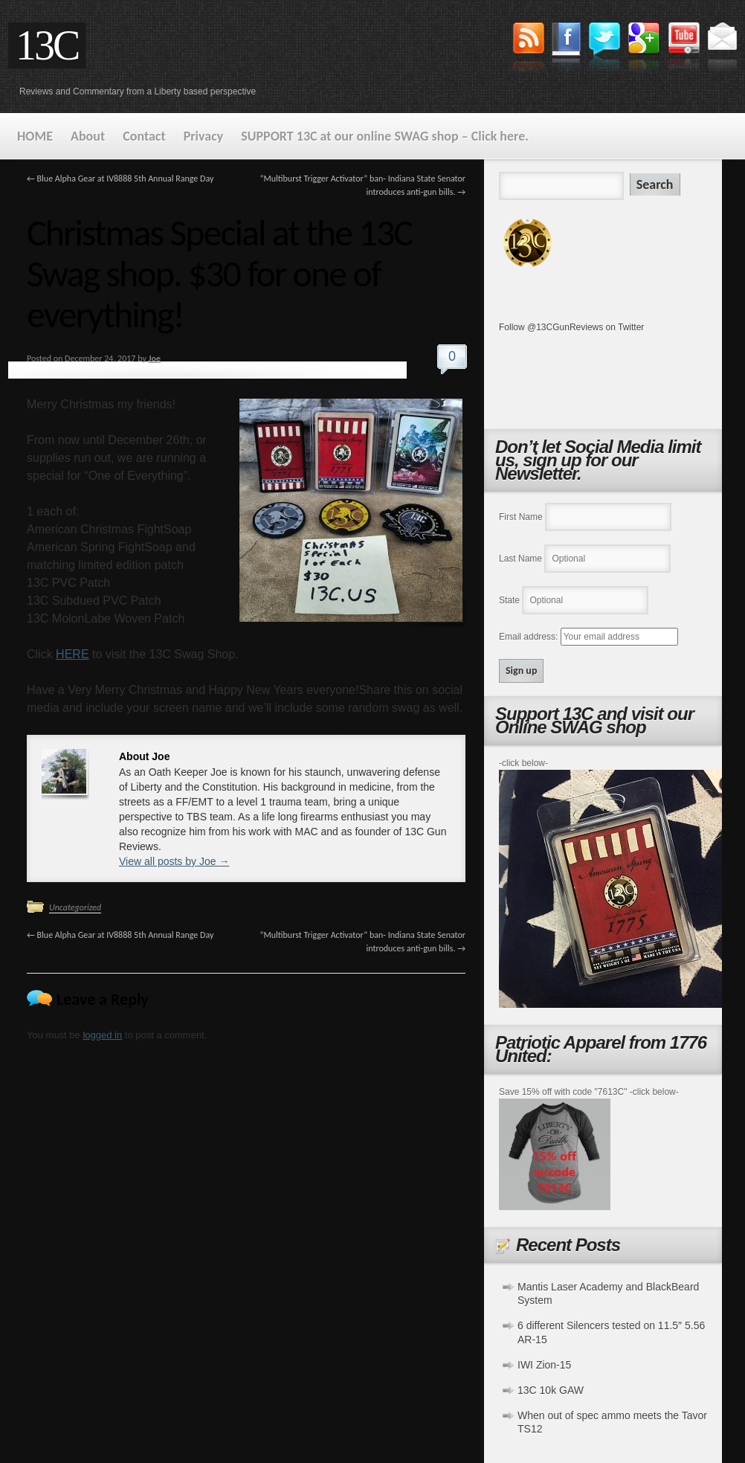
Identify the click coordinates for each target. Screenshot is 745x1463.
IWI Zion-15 (544, 1365)
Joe (155, 358)
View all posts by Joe (174, 861)
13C (47, 45)
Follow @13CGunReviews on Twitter (571, 327)
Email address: (530, 636)
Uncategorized (75, 907)
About (88, 136)
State (509, 600)
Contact (144, 136)
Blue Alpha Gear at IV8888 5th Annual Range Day (120, 178)
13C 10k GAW (550, 1390)
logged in (102, 1035)
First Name (521, 517)
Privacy (204, 136)
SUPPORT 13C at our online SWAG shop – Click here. (385, 136)
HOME (35, 136)
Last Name (520, 558)
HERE (72, 654)
